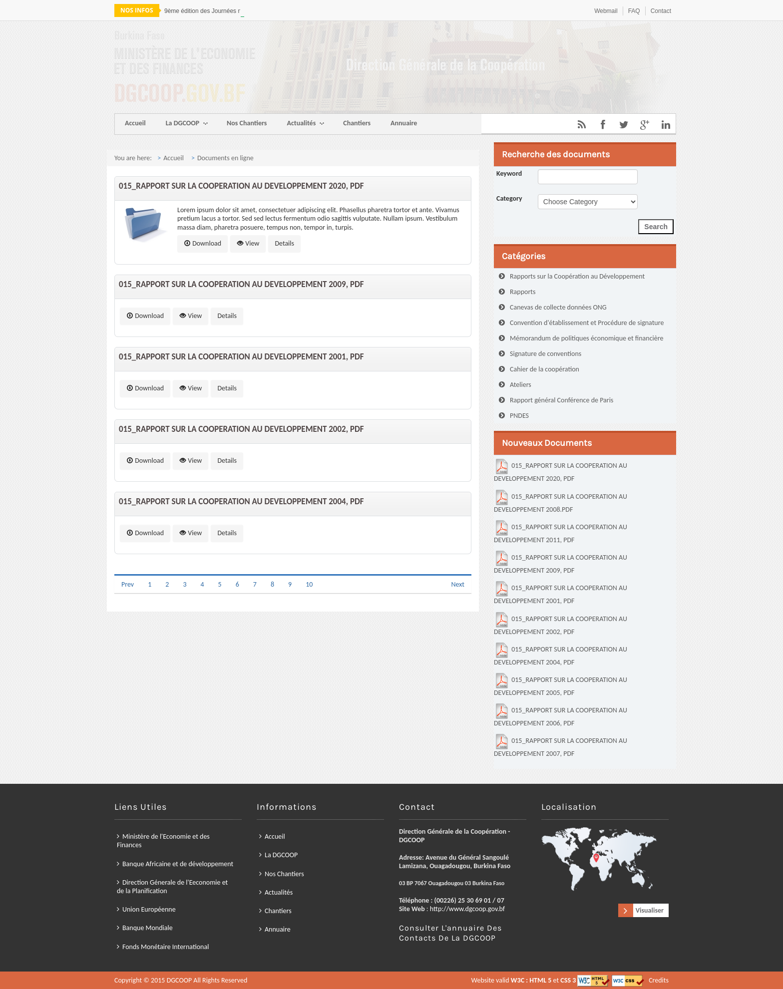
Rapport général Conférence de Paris (561, 400)
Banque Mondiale (321, 892)
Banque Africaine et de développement (330, 873)
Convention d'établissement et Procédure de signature (587, 323)
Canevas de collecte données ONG (558, 307)
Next (457, 584)
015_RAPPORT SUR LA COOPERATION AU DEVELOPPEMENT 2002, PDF (241, 429)
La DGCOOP (187, 124)
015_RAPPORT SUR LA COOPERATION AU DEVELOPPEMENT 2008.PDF (560, 501)
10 (309, 584)
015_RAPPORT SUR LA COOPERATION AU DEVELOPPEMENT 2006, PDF (560, 715)
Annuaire (404, 123)
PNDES (519, 415)
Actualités (305, 124)
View (248, 243)
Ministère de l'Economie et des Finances (326, 867)
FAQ (634, 10)
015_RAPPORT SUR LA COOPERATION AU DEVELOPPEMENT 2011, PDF (560, 532)
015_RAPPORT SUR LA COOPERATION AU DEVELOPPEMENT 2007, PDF (560, 745)
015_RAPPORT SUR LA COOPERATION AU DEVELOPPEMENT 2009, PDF (241, 284)
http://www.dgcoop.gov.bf (413, 886)
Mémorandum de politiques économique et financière (586, 338)
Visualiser (465, 887)
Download (202, 243)
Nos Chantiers (247, 123)
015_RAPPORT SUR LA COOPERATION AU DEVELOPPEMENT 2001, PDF (241, 356)
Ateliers (520, 384)
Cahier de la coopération (544, 369)
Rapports (522, 292)
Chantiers (357, 123)
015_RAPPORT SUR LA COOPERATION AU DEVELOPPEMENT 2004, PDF (241, 501)
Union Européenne (322, 886)
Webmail (605, 10)
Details (284, 243)
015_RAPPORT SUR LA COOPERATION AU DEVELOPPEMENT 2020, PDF (241, 186)
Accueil (135, 123)
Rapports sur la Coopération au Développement (577, 276)
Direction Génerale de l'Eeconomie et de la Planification (329, 880)
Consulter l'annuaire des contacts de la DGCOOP (408, 893)
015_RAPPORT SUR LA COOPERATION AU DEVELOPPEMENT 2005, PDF (560, 684)
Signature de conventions (545, 353)
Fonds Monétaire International (326, 897)
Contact (661, 10)
